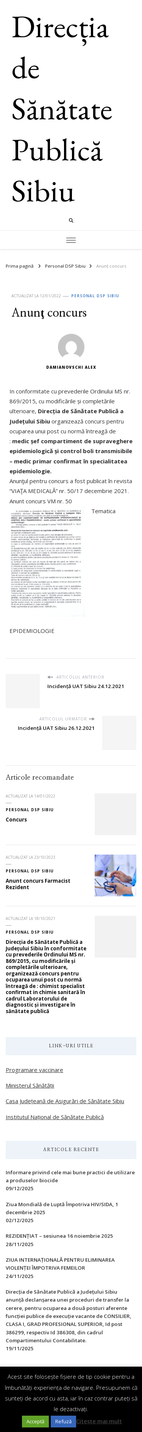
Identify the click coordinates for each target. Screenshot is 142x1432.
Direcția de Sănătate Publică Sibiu (61, 108)
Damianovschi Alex (71, 352)
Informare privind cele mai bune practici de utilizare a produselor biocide (70, 1176)
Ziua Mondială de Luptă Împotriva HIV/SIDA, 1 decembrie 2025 (62, 1208)
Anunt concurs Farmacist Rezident (38, 884)
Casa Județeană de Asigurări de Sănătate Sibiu (65, 1101)
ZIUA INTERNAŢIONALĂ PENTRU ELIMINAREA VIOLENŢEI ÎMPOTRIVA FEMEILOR (60, 1263)
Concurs (16, 819)
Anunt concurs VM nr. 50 (40, 501)
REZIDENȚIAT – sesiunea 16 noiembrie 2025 (59, 1235)
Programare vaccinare (34, 1070)
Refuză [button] (63, 1421)
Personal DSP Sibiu (95, 295)
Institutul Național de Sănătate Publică (55, 1117)
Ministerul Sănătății (30, 1085)
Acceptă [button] (35, 1421)
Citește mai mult (99, 1421)
